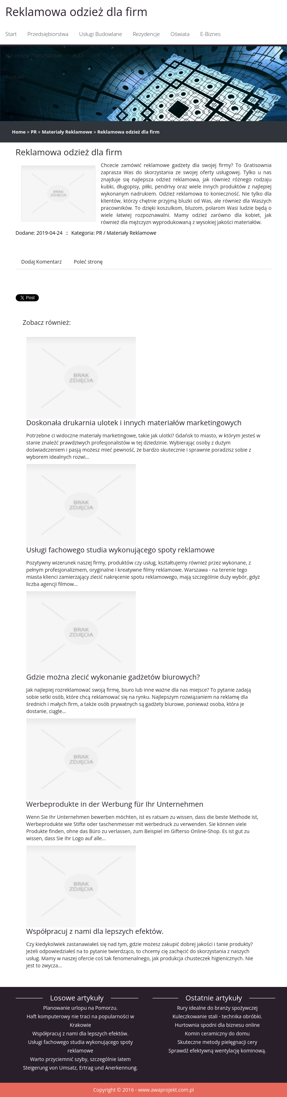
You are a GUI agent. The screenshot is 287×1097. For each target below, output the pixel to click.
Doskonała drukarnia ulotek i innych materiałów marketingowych (134, 422)
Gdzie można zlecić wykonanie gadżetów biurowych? (113, 677)
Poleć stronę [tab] (88, 261)
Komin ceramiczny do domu (217, 1033)
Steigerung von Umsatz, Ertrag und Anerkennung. (80, 1067)
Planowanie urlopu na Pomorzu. (80, 1007)
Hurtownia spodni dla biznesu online (217, 1024)
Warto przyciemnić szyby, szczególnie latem (80, 1059)
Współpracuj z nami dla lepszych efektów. (95, 931)
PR (34, 132)
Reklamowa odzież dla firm (128, 132)
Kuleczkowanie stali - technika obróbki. (217, 1016)
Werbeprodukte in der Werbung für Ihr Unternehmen (115, 804)
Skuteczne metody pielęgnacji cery (217, 1042)
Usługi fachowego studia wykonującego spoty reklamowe (120, 550)
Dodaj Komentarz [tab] (41, 261)
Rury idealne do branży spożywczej (217, 1007)
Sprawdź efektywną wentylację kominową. (217, 1050)
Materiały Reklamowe (67, 132)
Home (19, 132)
